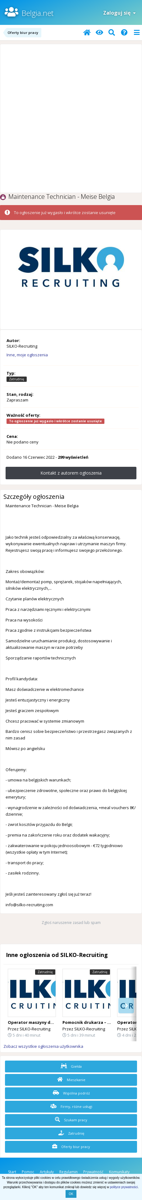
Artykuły (47, 1171)
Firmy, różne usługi (71, 1106)
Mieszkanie (71, 1079)
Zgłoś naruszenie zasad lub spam (71, 922)
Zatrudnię (71, 1133)
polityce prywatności (124, 1187)
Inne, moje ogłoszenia (27, 355)
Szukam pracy (71, 1119)
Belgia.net (37, 13)
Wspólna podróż (71, 1092)
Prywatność (93, 1171)
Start (12, 1171)
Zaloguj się (119, 12)
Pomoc (28, 1171)
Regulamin (68, 1171)
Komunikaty (119, 1171)
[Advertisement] (71, 118)
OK (71, 1194)
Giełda (71, 1066)
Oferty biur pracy (71, 1146)
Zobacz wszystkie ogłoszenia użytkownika (43, 1046)
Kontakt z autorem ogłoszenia (71, 473)
